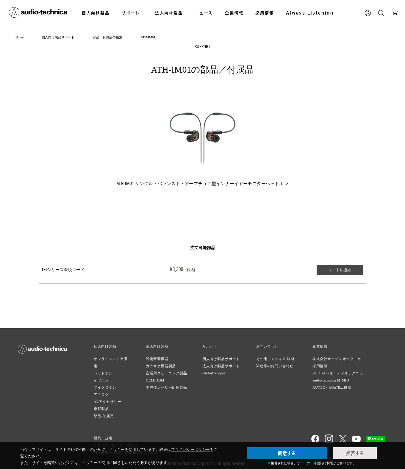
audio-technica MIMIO (330, 377)
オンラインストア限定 (110, 359)
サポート (131, 12)
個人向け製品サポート (221, 356)
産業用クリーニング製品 (166, 370)
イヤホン (101, 377)
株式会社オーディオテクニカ (336, 356)
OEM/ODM (155, 377)
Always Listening (310, 12)
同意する (287, 453)
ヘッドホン (103, 370)
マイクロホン (105, 384)
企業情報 (234, 12)
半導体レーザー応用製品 (166, 384)
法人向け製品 (169, 12)
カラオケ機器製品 (161, 363)
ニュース (204, 12)
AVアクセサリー (107, 399)
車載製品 (101, 406)
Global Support (214, 370)
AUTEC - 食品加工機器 (331, 384)
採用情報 (264, 12)
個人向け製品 (96, 12)
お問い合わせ (267, 343)
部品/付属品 (104, 413)
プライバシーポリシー (190, 449)
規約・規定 (103, 435)
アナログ (101, 392)
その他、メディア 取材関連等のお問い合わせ (275, 359)
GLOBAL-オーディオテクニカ (337, 370)
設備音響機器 (157, 356)
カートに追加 (339, 268)
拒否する (355, 453)
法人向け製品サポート (221, 363)
